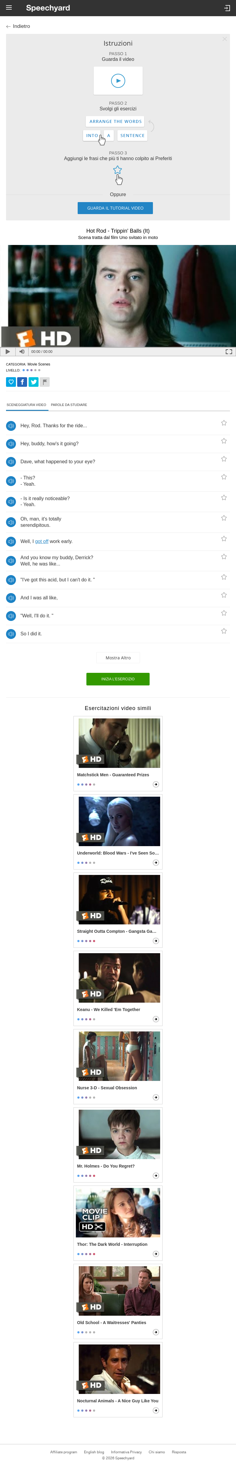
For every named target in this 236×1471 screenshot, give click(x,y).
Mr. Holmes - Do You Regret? (106, 1166)
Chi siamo (157, 1452)
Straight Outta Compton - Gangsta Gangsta (118, 931)
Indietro (21, 26)
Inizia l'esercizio (118, 679)
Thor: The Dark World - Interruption (112, 1244)
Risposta (179, 1452)
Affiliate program (63, 1452)
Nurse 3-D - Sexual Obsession (107, 1087)
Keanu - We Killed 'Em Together (108, 1009)
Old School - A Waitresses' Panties (111, 1322)
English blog (94, 1452)
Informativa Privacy (126, 1452)
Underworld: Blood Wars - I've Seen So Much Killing (118, 853)
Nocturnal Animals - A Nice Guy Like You (117, 1400)
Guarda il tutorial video (115, 208)
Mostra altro (118, 658)
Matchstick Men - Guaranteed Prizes (113, 774)
